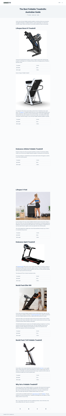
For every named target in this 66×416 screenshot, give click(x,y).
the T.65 (41, 368)
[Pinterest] (37, 409)
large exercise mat (36, 393)
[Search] (62, 2)
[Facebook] (20, 409)
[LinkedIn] (46, 409)
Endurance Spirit (20, 266)
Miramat (43, 393)
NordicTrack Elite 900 (36, 314)
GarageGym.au (11, 414)
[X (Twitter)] (28, 409)
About (59, 2)
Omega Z (21, 112)
